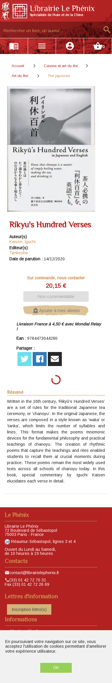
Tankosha (18, 252)
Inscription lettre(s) (29, 609)
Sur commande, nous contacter (56, 278)
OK (56, 667)
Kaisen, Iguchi (22, 241)
